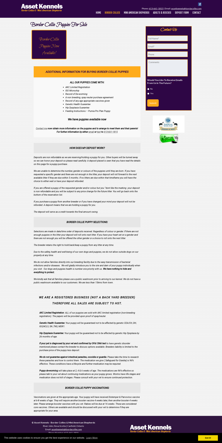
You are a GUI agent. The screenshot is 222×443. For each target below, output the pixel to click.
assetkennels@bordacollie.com (186, 8)
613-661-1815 (156, 8)
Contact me (41, 128)
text (99, 132)
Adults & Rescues (162, 12)
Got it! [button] (208, 438)
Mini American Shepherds (136, 12)
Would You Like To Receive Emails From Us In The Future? (164, 81)
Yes (151, 93)
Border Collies (112, 12)
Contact (196, 12)
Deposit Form (182, 12)
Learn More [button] (92, 438)
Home (98, 12)
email (91, 132)
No (151, 89)
